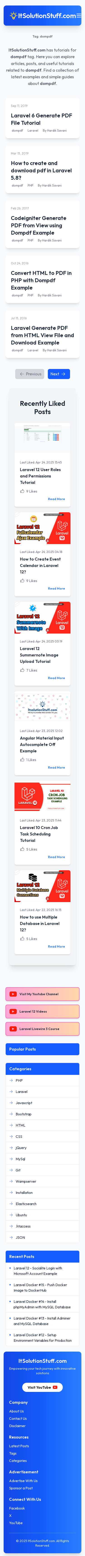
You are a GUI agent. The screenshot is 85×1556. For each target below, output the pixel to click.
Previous (30, 374)
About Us (16, 1411)
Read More (56, 499)
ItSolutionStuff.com (27, 50)
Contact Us (18, 1418)
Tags (13, 1453)
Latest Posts (19, 1446)
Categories (18, 1460)
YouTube (16, 1523)
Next (58, 374)
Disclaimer (17, 1425)
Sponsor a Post (21, 1488)
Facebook (17, 1508)
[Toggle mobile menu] (79, 15)
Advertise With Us (23, 1480)
